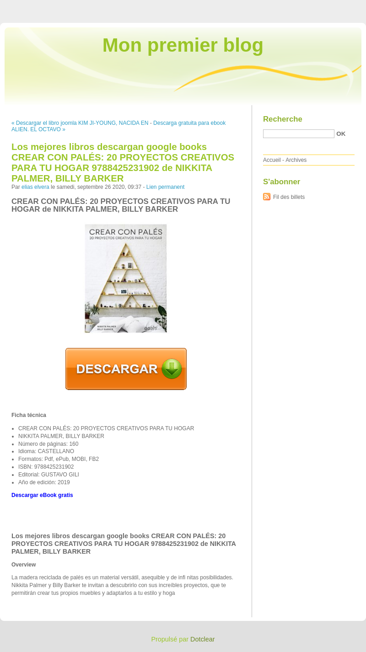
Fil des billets (289, 197)
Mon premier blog (183, 45)
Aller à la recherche (339, 6)
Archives (296, 160)
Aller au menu (294, 6)
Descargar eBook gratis (42, 495)
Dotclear (202, 639)
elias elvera (35, 187)
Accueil (272, 160)
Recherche (282, 119)
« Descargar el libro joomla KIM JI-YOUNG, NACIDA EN (79, 123)
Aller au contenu (254, 6)
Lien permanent (165, 187)
